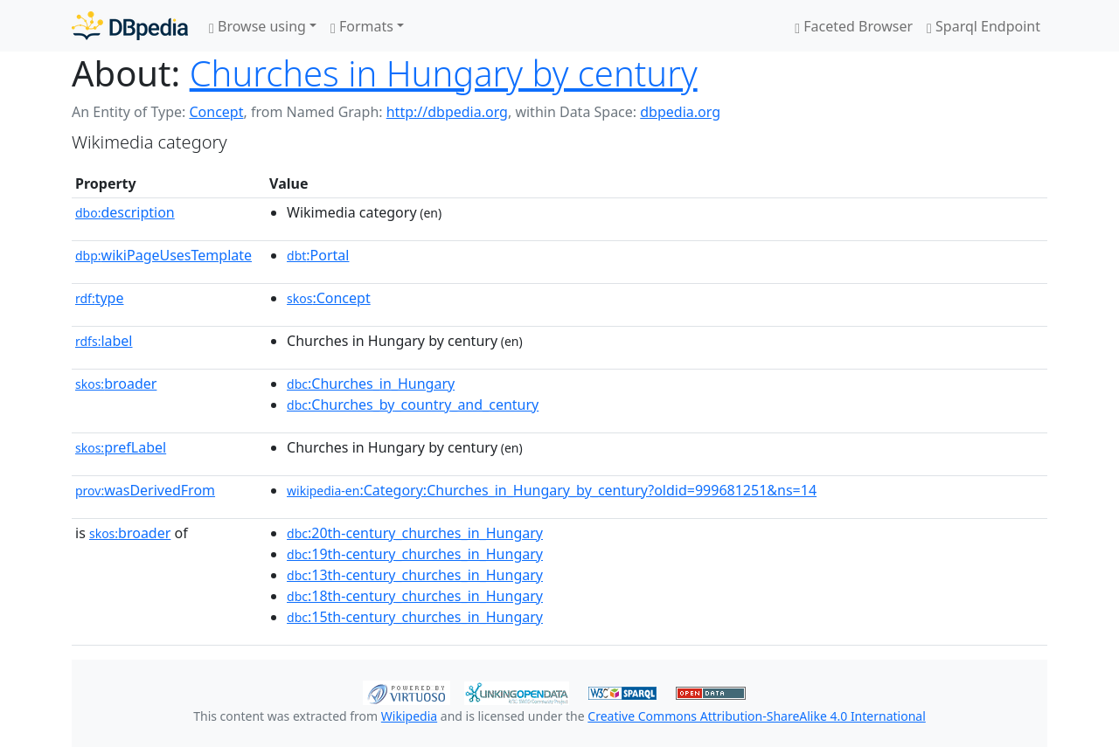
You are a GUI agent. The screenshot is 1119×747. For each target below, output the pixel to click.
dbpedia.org (680, 111)
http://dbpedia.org (447, 111)
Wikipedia (409, 716)
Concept (216, 111)
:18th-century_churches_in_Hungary (415, 595)
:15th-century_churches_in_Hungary (415, 616)
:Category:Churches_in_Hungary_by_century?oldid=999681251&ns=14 (552, 490)
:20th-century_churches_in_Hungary (415, 533)
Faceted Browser (854, 26)
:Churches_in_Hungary (371, 383)
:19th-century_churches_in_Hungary (415, 554)
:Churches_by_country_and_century (413, 404)
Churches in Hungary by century (444, 73)
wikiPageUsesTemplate (163, 255)
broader (115, 383)
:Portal (318, 255)
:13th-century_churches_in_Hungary (415, 574)
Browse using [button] (257, 26)
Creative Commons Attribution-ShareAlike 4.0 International (756, 716)
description (125, 212)
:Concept (329, 298)
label (104, 340)
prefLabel (120, 447)
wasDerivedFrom (145, 490)
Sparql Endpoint (983, 26)
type (99, 298)
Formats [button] (361, 26)
